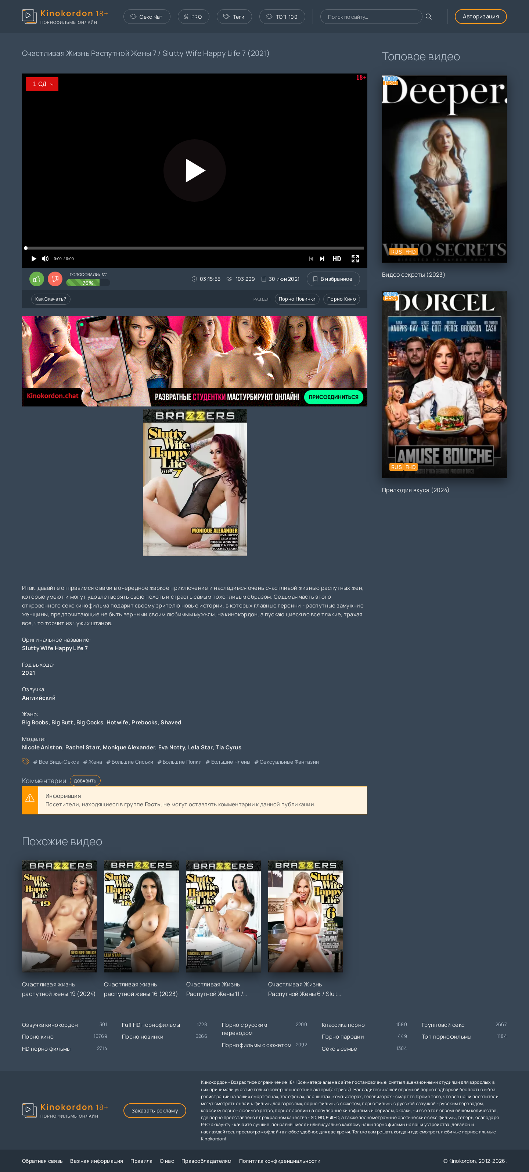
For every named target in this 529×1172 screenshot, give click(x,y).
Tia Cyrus (228, 747)
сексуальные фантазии (289, 761)
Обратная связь (42, 1160)
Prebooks (144, 722)
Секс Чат (146, 16)
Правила (141, 1160)
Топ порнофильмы (447, 1036)
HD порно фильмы (46, 1049)
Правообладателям (206, 1160)
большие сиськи (132, 761)
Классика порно (343, 1025)
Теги (234, 16)
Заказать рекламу (155, 1110)
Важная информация (96, 1160)
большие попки (182, 761)
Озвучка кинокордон (50, 1025)
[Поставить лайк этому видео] (36, 279)
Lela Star (200, 747)
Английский (38, 698)
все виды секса (59, 761)
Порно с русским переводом (244, 1029)
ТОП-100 (281, 16)
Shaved (171, 722)
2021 (28, 673)
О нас (167, 1160)
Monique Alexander (129, 747)
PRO (193, 16)
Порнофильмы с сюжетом (256, 1045)
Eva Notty (171, 747)
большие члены (231, 761)
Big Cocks (89, 722)
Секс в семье (339, 1049)
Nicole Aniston (42, 747)
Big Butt (62, 722)
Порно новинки (297, 298)
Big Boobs (35, 722)
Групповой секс (443, 1025)
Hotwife (118, 722)
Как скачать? (50, 298)
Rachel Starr (82, 747)
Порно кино (341, 298)
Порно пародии (343, 1036)
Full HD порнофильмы (151, 1025)
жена (95, 761)
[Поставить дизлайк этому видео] (55, 279)
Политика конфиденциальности (279, 1160)
